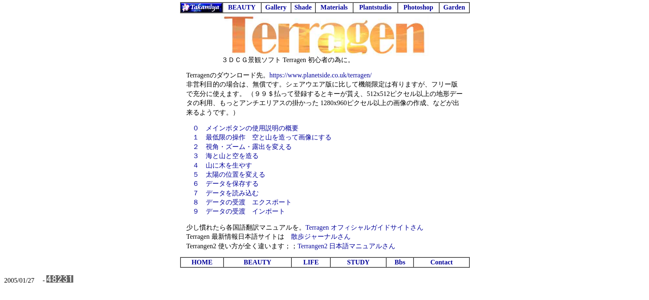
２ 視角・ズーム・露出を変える (242, 146)
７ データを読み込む (225, 193)
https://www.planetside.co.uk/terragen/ (320, 75)
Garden (454, 7)
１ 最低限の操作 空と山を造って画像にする (262, 137)
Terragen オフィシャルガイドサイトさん (364, 227)
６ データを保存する (225, 183)
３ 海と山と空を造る (225, 155)
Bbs (399, 262)
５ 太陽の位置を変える (228, 174)
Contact (441, 262)
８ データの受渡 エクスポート (242, 202)
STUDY (358, 262)
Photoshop (418, 7)
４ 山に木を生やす (222, 165)
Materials (334, 7)
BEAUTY (242, 7)
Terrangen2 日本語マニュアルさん (347, 246)
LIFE (311, 262)
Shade (303, 7)
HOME (202, 262)
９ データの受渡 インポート (238, 211)
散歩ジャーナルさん (321, 236)
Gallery (276, 7)
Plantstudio (375, 7)
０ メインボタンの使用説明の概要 (245, 128)
